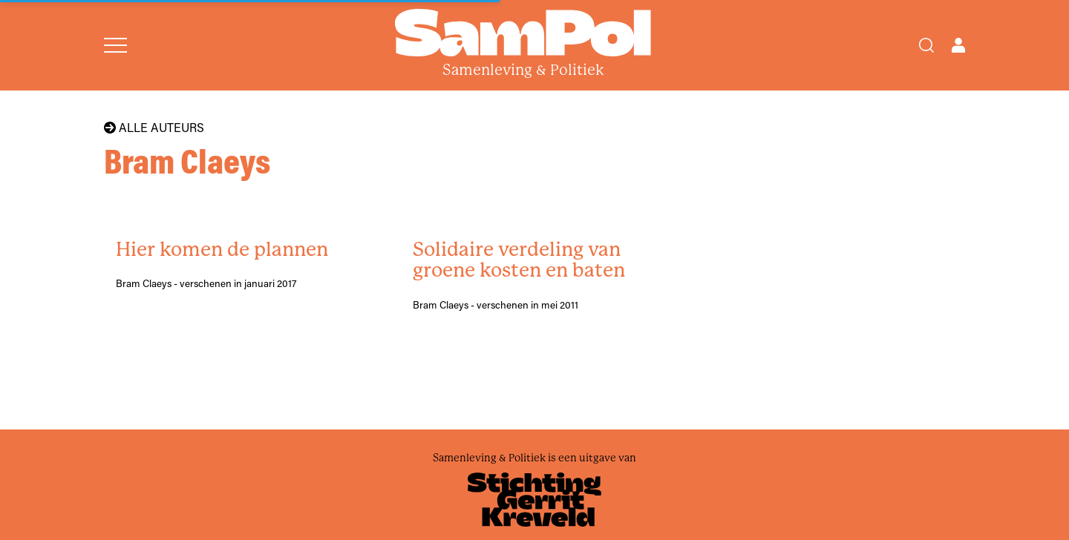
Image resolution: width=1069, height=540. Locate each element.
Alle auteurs (154, 128)
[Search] (926, 45)
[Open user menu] (958, 45)
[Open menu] (115, 45)
